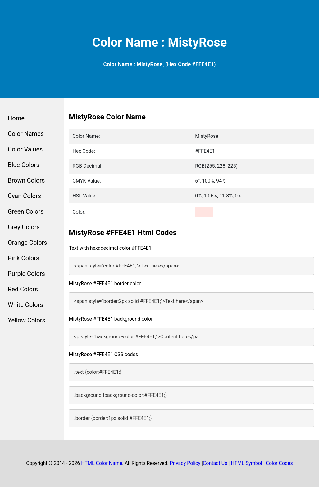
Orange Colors (27, 242)
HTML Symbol (246, 463)
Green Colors (25, 211)
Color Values (25, 149)
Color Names (26, 133)
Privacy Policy (185, 463)
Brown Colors (26, 180)
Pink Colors (23, 258)
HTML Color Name (101, 463)
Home (16, 118)
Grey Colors (24, 227)
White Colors (25, 304)
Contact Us (215, 463)
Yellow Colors (26, 320)
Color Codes (279, 463)
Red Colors (23, 289)
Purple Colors (26, 273)
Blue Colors (23, 165)
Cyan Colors (24, 196)
